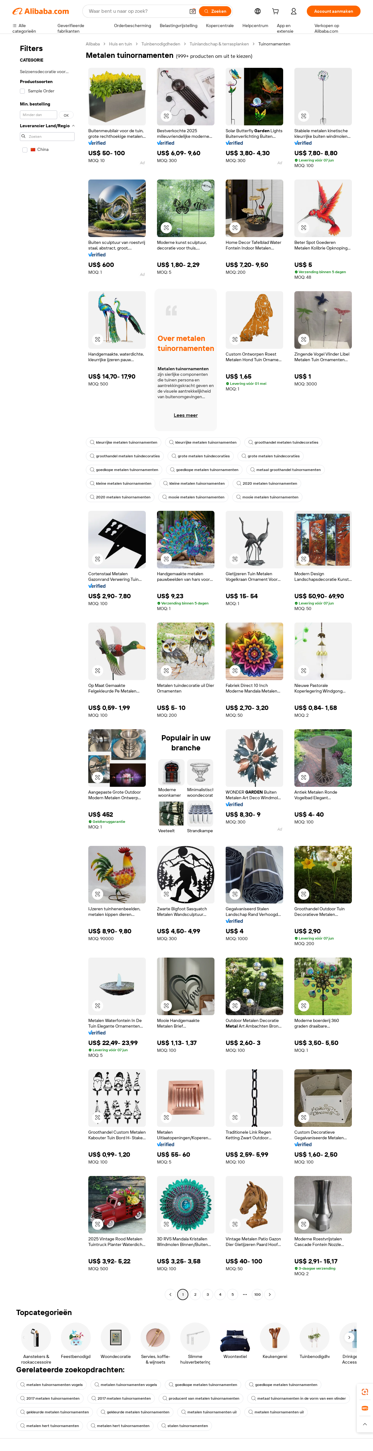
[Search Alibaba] (136, 11)
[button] (192, 11)
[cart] (276, 12)
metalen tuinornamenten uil (209, 1412)
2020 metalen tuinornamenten (267, 483)
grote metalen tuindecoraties (201, 456)
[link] (365, 1392)
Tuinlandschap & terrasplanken (219, 43)
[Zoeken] (215, 11)
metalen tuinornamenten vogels (51, 1384)
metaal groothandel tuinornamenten (285, 469)
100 (257, 1294)
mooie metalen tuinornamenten (193, 497)
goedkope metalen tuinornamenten (124, 469)
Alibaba (93, 43)
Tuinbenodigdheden (160, 43)
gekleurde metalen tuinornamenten (54, 1412)
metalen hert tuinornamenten (49, 1425)
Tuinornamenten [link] (274, 43)
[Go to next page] (269, 1294)
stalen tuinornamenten (184, 1425)
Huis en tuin (120, 43)
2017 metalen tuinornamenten (50, 1398)
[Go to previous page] (170, 1294)
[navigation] (47, 670)
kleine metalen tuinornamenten (120, 483)
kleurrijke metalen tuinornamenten (123, 442)
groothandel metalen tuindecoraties (283, 442)
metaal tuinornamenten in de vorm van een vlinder (298, 1398)
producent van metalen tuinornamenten (201, 1398)
